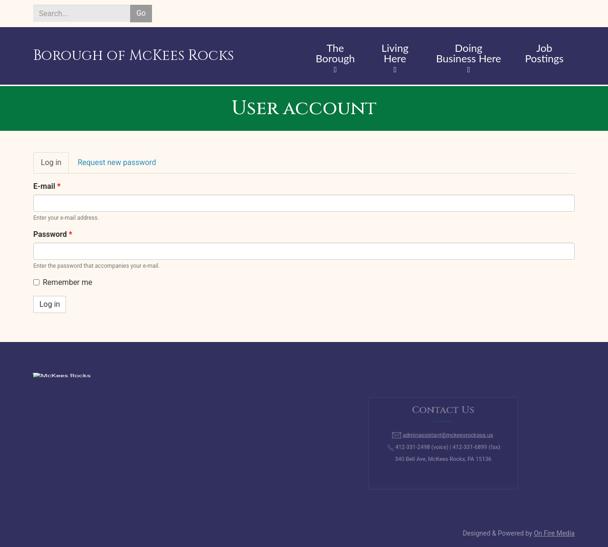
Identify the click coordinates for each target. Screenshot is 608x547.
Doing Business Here (468, 54)
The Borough (335, 54)
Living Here (394, 54)
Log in (55, 165)
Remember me (62, 282)
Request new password (116, 162)
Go (141, 13)
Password (52, 234)
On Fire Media (554, 533)
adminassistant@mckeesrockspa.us (446, 437)
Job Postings (544, 54)
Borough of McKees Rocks (133, 55)
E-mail (46, 186)
